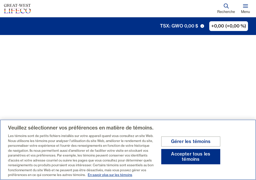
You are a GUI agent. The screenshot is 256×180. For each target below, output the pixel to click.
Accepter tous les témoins (190, 156)
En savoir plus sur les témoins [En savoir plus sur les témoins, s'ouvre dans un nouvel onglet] (110, 175)
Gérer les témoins (190, 141)
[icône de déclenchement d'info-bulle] (202, 26)
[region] (128, 150)
